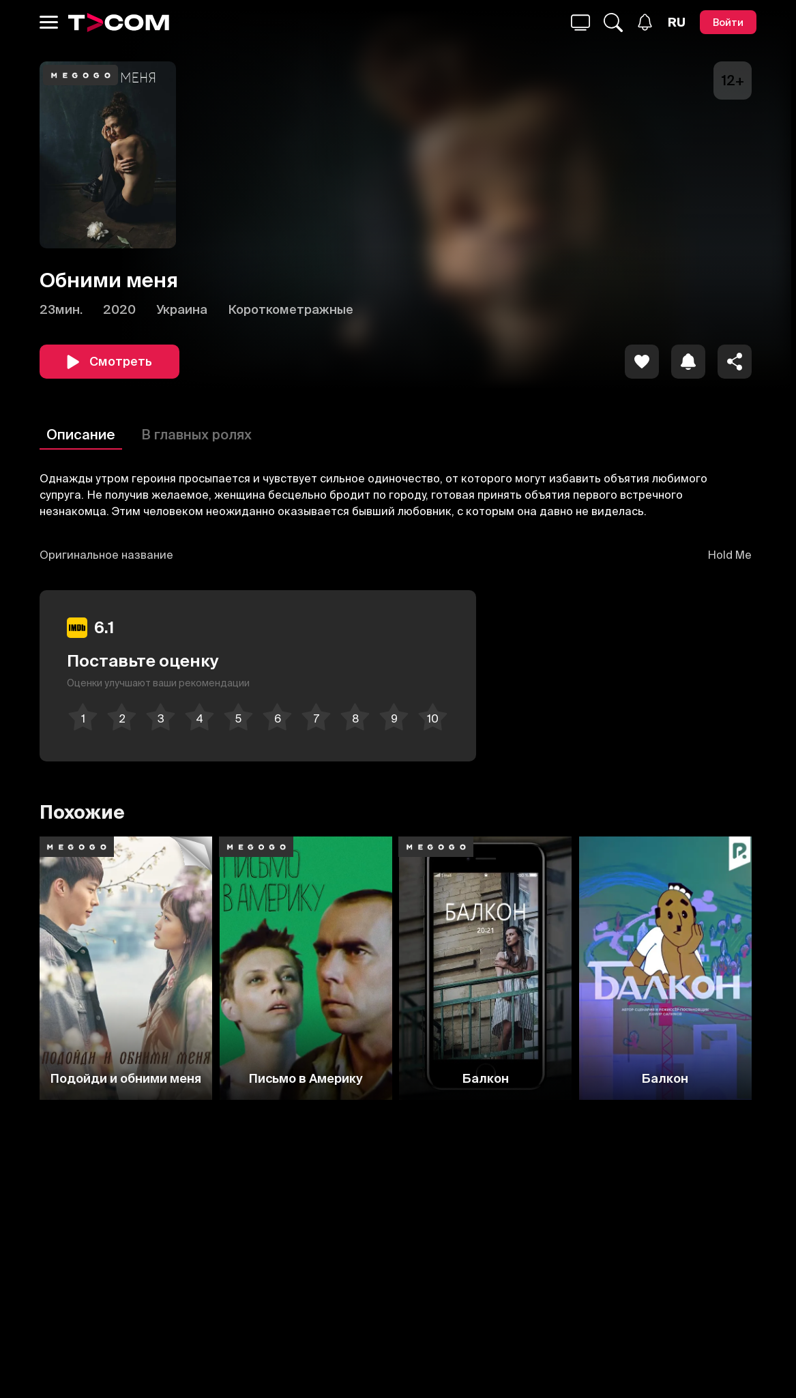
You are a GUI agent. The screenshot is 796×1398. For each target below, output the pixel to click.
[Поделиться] (735, 362)
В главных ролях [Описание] (196, 434)
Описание (80, 434)
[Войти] (728, 22)
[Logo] (118, 22)
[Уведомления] (644, 22)
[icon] (642, 362)
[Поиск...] (580, 22)
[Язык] (676, 22)
